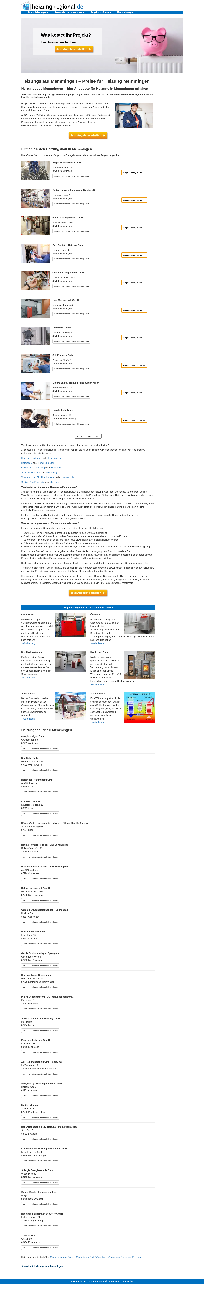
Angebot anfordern (101, 12)
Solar (23, 472)
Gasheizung (27, 468)
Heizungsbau (54, 458)
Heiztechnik (37, 458)
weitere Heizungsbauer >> (88, 436)
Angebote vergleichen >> (134, 172)
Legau (140, 1257)
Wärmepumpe (28, 477)
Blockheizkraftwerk (46, 477)
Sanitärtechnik (37, 482)
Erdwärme (56, 468)
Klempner (54, 482)
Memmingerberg (58, 1257)
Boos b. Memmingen (78, 1257)
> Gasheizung (28, 643)
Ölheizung (40, 468)
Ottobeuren (114, 1257)
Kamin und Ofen (46, 463)
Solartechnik (34, 472)
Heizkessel (26, 463)
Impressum (114, 1281)
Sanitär (24, 482)
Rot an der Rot (128, 1257)
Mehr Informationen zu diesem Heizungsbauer (71, 176)
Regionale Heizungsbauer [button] (69, 12)
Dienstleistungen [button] (38, 12)
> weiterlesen (97, 643)
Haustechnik (67, 477)
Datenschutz (128, 1281)
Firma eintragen (125, 12)
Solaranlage (52, 472)
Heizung (25, 458)
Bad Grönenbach (98, 1257)
